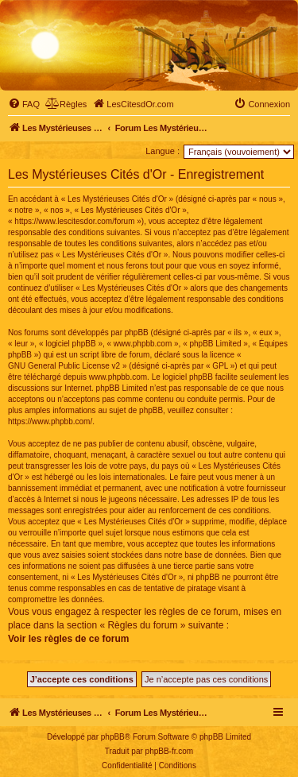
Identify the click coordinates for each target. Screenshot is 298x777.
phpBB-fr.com (169, 751)
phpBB (113, 737)
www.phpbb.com (118, 377)
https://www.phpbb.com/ (50, 421)
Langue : (162, 151)
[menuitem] (24, 104)
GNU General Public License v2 (64, 365)
